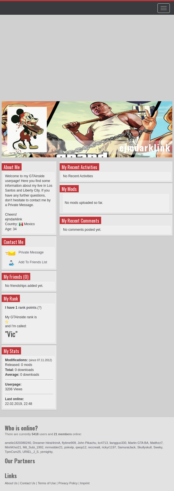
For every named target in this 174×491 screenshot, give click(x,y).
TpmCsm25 (13, 451)
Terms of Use (47, 483)
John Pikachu (87, 442)
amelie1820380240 (18, 442)
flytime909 (69, 442)
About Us (11, 483)
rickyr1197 (109, 447)
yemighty (46, 451)
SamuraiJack (127, 447)
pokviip (69, 447)
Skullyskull (144, 447)
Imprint (85, 483)
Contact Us (27, 483)
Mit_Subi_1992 (33, 447)
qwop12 (81, 447)
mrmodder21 (53, 447)
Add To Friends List (32, 262)
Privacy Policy (67, 483)
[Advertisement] (88, 60)
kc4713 (103, 442)
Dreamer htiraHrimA (46, 442)
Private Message (30, 252)
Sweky (157, 447)
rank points (27, 308)
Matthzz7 (156, 442)
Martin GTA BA (138, 442)
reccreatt (94, 447)
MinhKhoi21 (13, 447)
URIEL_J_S (30, 451)
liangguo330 (118, 442)
